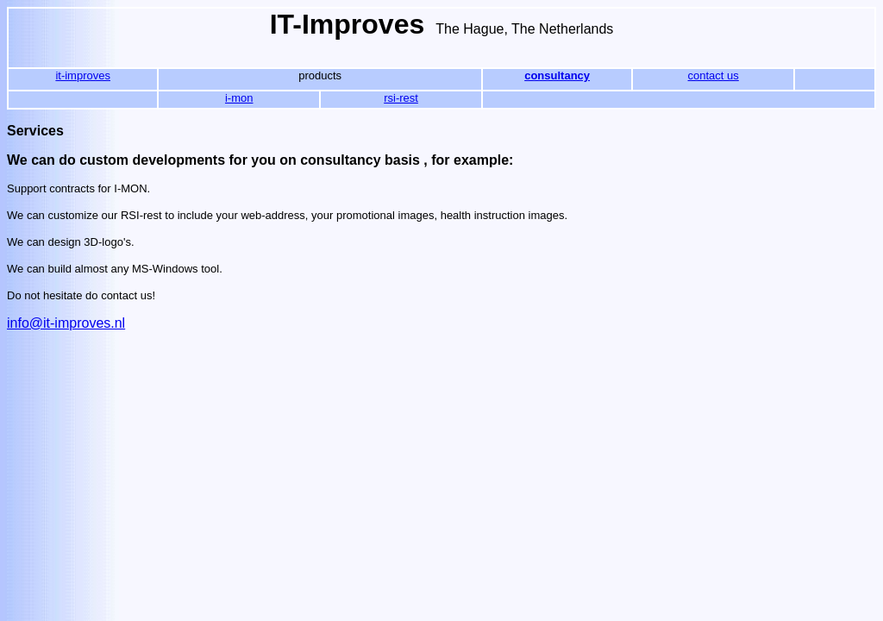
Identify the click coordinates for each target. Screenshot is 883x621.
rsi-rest (401, 97)
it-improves (82, 75)
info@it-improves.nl (66, 323)
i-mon (239, 97)
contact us (713, 75)
